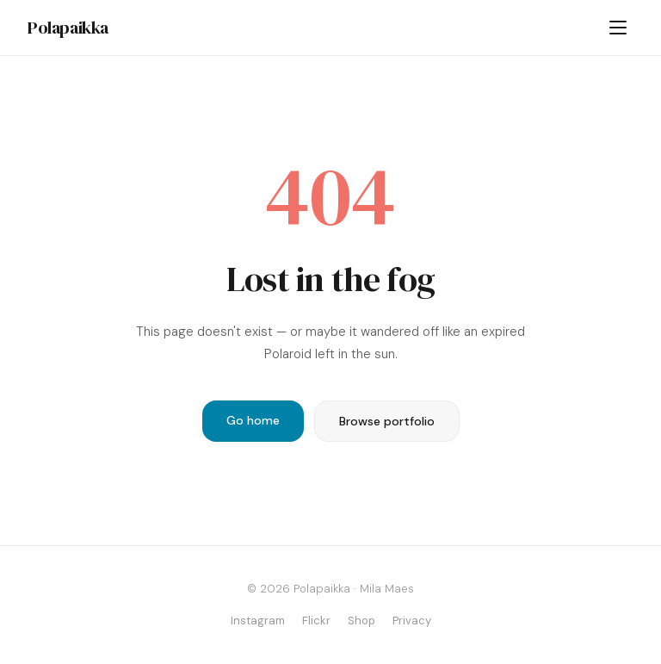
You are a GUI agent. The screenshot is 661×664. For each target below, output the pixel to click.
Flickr (316, 620)
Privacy (411, 620)
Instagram (258, 620)
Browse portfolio (387, 421)
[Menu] (617, 27)
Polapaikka (68, 28)
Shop (361, 620)
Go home (253, 420)
